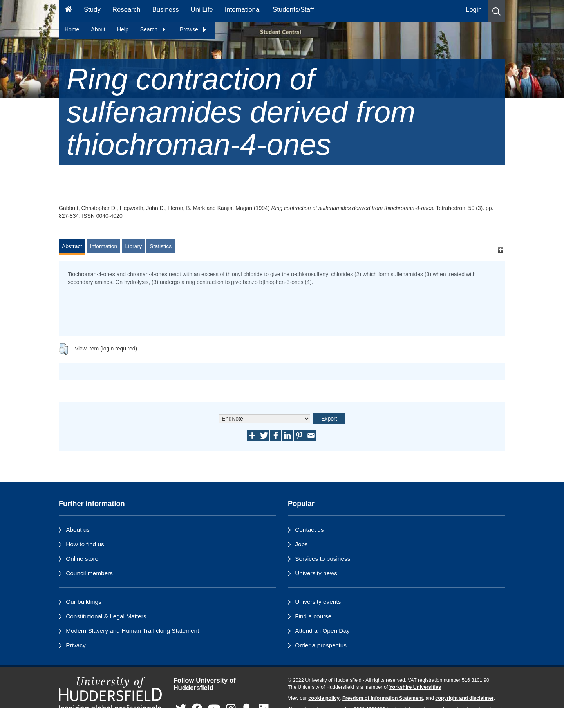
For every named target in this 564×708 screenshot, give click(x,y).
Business (165, 9)
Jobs (301, 544)
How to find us (85, 544)
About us (78, 529)
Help (122, 29)
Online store (82, 558)
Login (474, 9)
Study (92, 9)
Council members (89, 573)
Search (153, 29)
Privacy (75, 645)
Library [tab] (133, 246)
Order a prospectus (321, 645)
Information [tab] (103, 246)
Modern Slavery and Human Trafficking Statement (132, 630)
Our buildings (83, 601)
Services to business (322, 558)
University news (316, 573)
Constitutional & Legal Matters (106, 616)
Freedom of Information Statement (382, 698)
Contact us (309, 529)
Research (126, 9)
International (243, 9)
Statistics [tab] (161, 246)
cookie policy (324, 698)
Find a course (313, 616)
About (98, 29)
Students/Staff (293, 9)
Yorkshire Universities (415, 687)
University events (318, 601)
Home (72, 29)
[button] (496, 11)
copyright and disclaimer (464, 698)
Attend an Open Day (322, 630)
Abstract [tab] (72, 246)
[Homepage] (68, 11)
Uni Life (202, 9)
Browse (193, 29)
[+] (500, 250)
